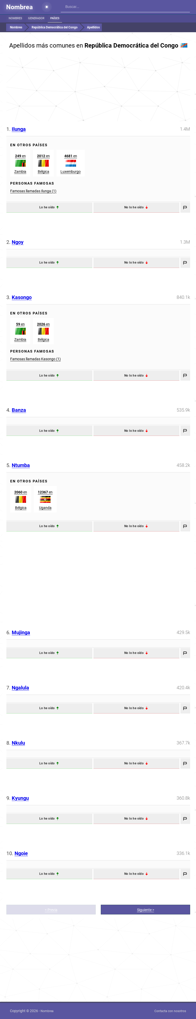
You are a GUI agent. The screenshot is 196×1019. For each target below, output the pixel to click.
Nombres (15, 18)
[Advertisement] (98, 89)
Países (54, 18)
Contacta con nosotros (170, 1011)
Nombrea (19, 7)
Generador (36, 18)
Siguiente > (145, 910)
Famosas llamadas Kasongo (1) (35, 359)
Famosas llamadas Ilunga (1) (33, 191)
